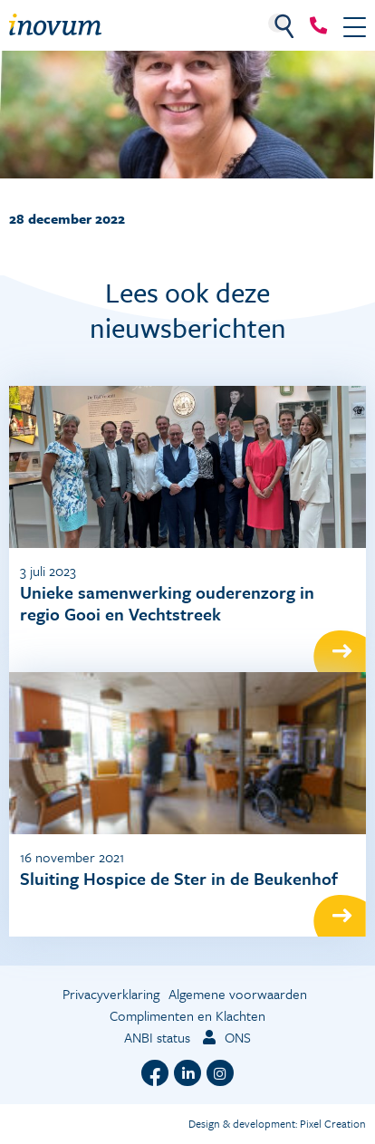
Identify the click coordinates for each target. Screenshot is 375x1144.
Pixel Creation (333, 1123)
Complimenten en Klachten (187, 1015)
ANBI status (157, 1037)
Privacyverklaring (110, 994)
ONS (225, 1037)
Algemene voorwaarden (237, 994)
